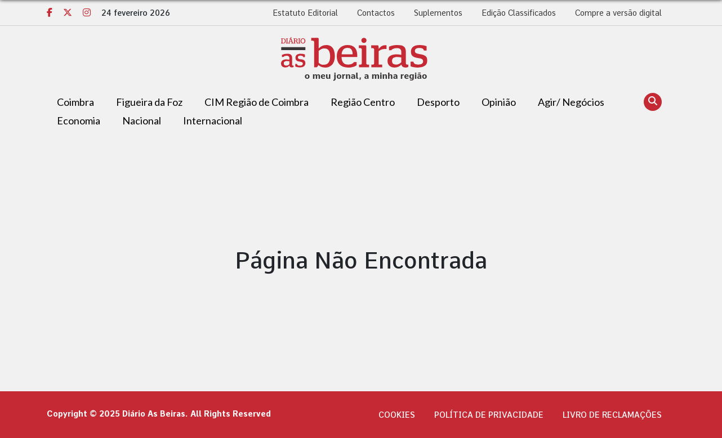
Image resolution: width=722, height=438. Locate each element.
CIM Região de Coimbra (256, 102)
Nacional (141, 120)
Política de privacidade (488, 414)
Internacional (212, 120)
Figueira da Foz (149, 102)
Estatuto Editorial (305, 12)
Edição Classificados (519, 12)
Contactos (376, 12)
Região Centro (363, 102)
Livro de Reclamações (612, 414)
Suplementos (438, 12)
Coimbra (75, 102)
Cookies (396, 414)
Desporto (438, 102)
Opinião (499, 102)
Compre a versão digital (618, 12)
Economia (78, 120)
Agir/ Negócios (571, 102)
